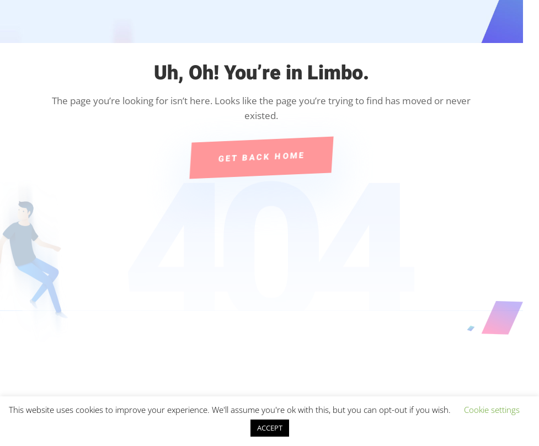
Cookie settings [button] (492, 409)
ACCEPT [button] (269, 428)
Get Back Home (261, 157)
